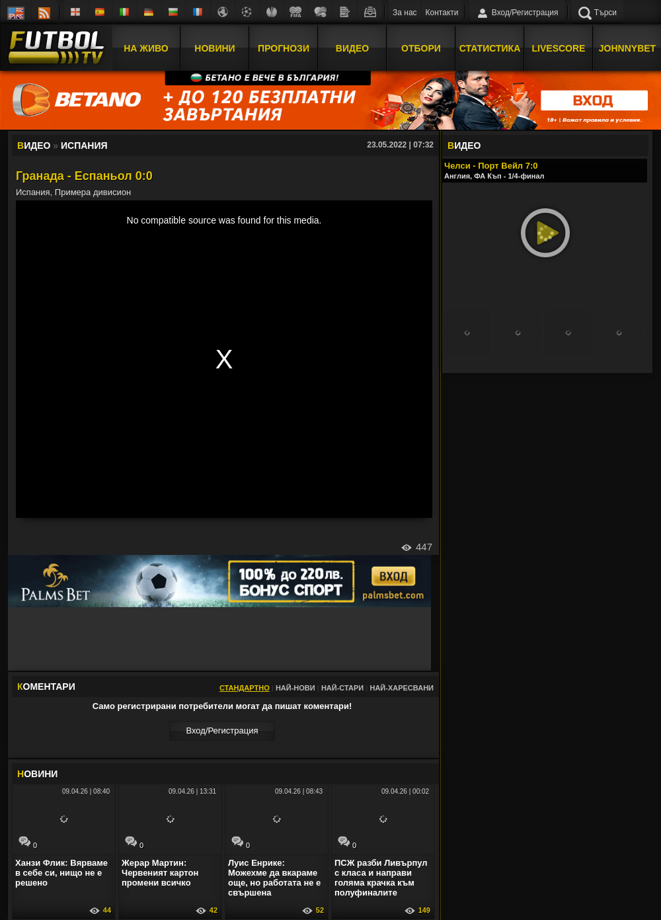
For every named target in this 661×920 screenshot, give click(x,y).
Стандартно (244, 688)
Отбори (421, 48)
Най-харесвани (401, 688)
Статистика (490, 48)
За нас (405, 12)
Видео (352, 48)
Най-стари (342, 688)
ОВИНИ (37, 774)
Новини (214, 48)
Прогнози (283, 48)
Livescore (559, 48)
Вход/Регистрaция (222, 730)
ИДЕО (464, 145)
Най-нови (295, 688)
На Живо (146, 48)
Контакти (442, 12)
